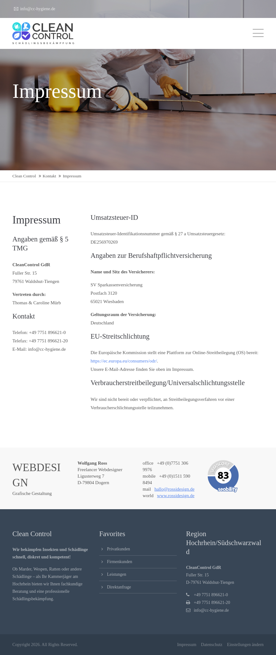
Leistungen (116, 574)
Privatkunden (118, 549)
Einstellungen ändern (245, 644)
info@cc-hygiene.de (34, 9)
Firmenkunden (119, 561)
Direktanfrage (119, 587)
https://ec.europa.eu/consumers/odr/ (124, 360)
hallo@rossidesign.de (174, 489)
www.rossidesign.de (175, 495)
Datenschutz (211, 644)
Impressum (186, 644)
